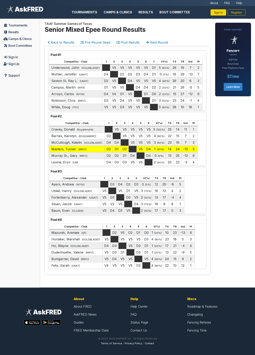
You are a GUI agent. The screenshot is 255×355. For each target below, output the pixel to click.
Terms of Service (111, 343)
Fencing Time (197, 330)
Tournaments (84, 12)
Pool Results (128, 42)
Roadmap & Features (202, 306)
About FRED (83, 306)
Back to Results (61, 42)
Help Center (139, 306)
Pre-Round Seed (95, 42)
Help (239, 3)
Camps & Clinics (118, 12)
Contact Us (138, 330)
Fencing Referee (199, 322)
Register (236, 12)
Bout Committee (174, 12)
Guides (79, 322)
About (214, 3)
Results (145, 12)
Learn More (233, 86)
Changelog (195, 314)
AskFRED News (85, 314)
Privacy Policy (133, 343)
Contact (149, 343)
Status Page (139, 322)
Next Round (157, 42)
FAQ (227, 3)
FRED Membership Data (91, 330)
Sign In (218, 12)
